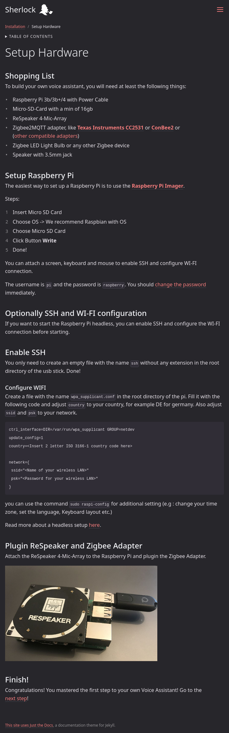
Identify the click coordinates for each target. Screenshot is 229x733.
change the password (180, 284)
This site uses (17, 725)
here (94, 524)
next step (16, 698)
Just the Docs (41, 725)
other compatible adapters (46, 135)
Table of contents (31, 36)
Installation (15, 26)
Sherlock (105, 9)
